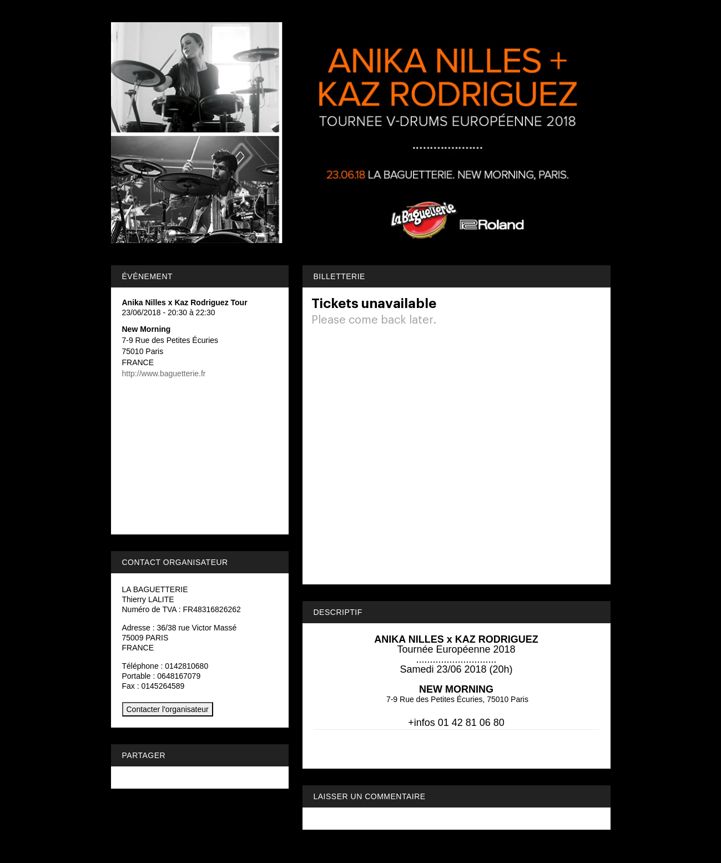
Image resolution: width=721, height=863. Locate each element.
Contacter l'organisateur (168, 709)
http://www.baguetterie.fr (164, 373)
